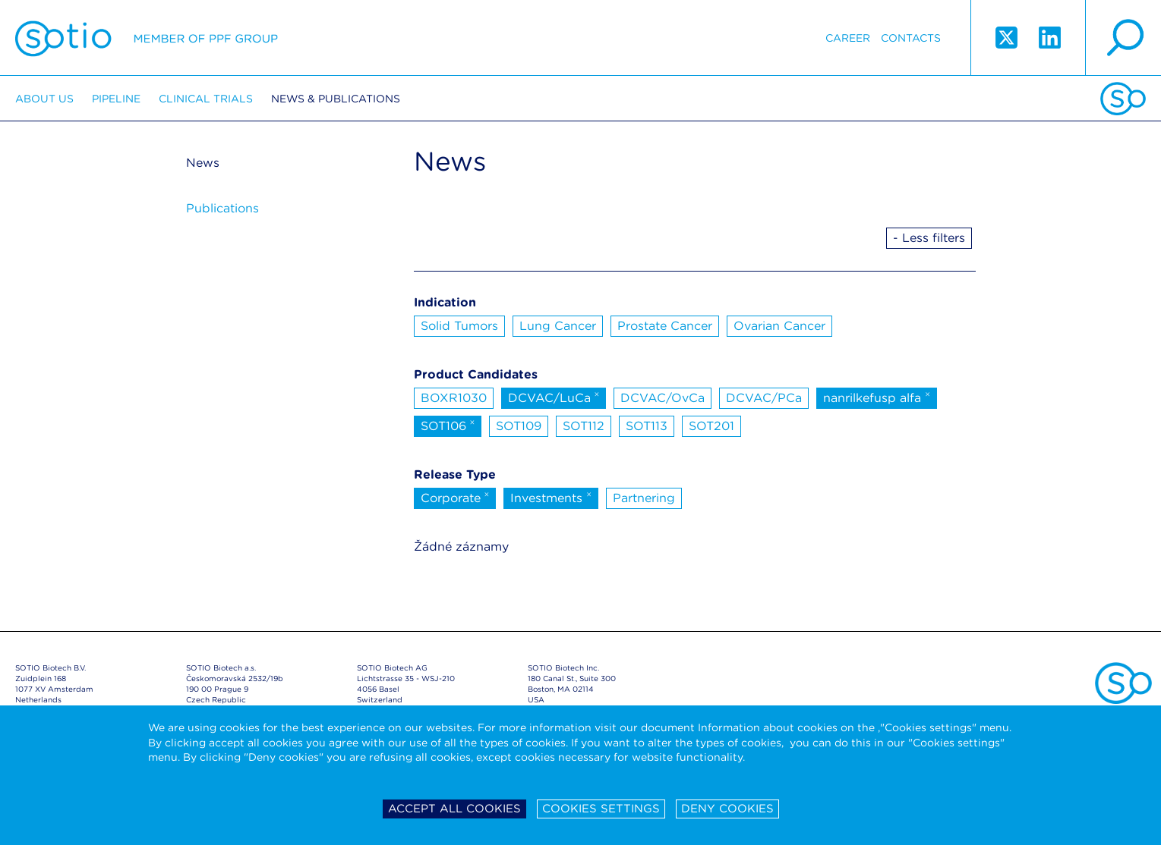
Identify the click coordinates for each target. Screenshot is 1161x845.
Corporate (455, 496)
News (202, 162)
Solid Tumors (459, 326)
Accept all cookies (454, 808)
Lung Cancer (557, 326)
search (1123, 38)
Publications (222, 208)
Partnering (644, 498)
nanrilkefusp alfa (876, 396)
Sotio (146, 38)
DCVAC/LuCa (554, 396)
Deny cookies (727, 808)
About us (44, 99)
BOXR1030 (454, 398)
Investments (551, 496)
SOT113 (646, 426)
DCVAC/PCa (764, 398)
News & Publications (335, 99)
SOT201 (711, 426)
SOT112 (583, 426)
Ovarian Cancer (779, 326)
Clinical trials (206, 99)
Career (847, 38)
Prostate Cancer (664, 326)
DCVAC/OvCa (662, 398)
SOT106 (448, 424)
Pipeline (116, 99)
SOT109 (518, 426)
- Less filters (929, 238)
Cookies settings (601, 808)
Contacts (911, 38)
